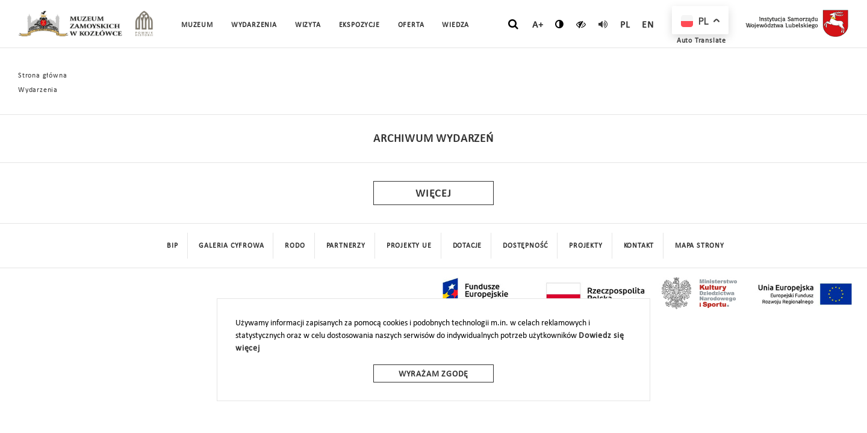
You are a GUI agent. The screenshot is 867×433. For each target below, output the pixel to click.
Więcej (433, 194)
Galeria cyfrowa (231, 246)
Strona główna (42, 75)
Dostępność (525, 246)
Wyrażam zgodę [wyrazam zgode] (433, 374)
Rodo (295, 246)
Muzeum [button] (197, 25)
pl (625, 25)
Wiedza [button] (455, 25)
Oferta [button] (411, 25)
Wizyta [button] (308, 25)
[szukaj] (513, 24)
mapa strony (699, 246)
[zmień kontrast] (559, 24)
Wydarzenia (254, 25)
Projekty (585, 246)
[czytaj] (581, 24)
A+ (538, 25)
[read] (603, 24)
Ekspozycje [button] (359, 25)
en (648, 25)
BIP (172, 246)
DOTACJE (467, 246)
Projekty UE (409, 246)
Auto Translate (701, 41)
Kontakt (639, 246)
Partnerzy (345, 246)
